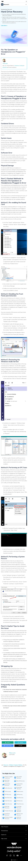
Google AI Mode (7, 745)
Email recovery (20, 791)
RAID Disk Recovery (19, 818)
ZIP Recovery (19, 794)
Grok (20, 745)
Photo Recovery (20, 803)
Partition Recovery (9, 810)
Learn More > (4, 25)
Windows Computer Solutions (15, 765)
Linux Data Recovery (19, 807)
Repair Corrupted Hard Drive (8, 777)
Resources (6, 765)
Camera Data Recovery (19, 784)
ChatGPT (7, 742)
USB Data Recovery (19, 811)
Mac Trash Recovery (7, 781)
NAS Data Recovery (7, 807)
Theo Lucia (5, 63)
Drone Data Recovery (19, 788)
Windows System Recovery (9, 818)
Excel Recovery (20, 797)
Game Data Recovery (7, 784)
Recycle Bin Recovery (19, 777)
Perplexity (20, 742)
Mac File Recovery (21, 780)
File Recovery (20, 800)
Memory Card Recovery (20, 814)
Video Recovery (8, 803)
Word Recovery (8, 797)
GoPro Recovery (8, 788)
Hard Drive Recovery (7, 814)
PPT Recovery (8, 794)
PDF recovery (8, 791)
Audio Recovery (8, 800)
